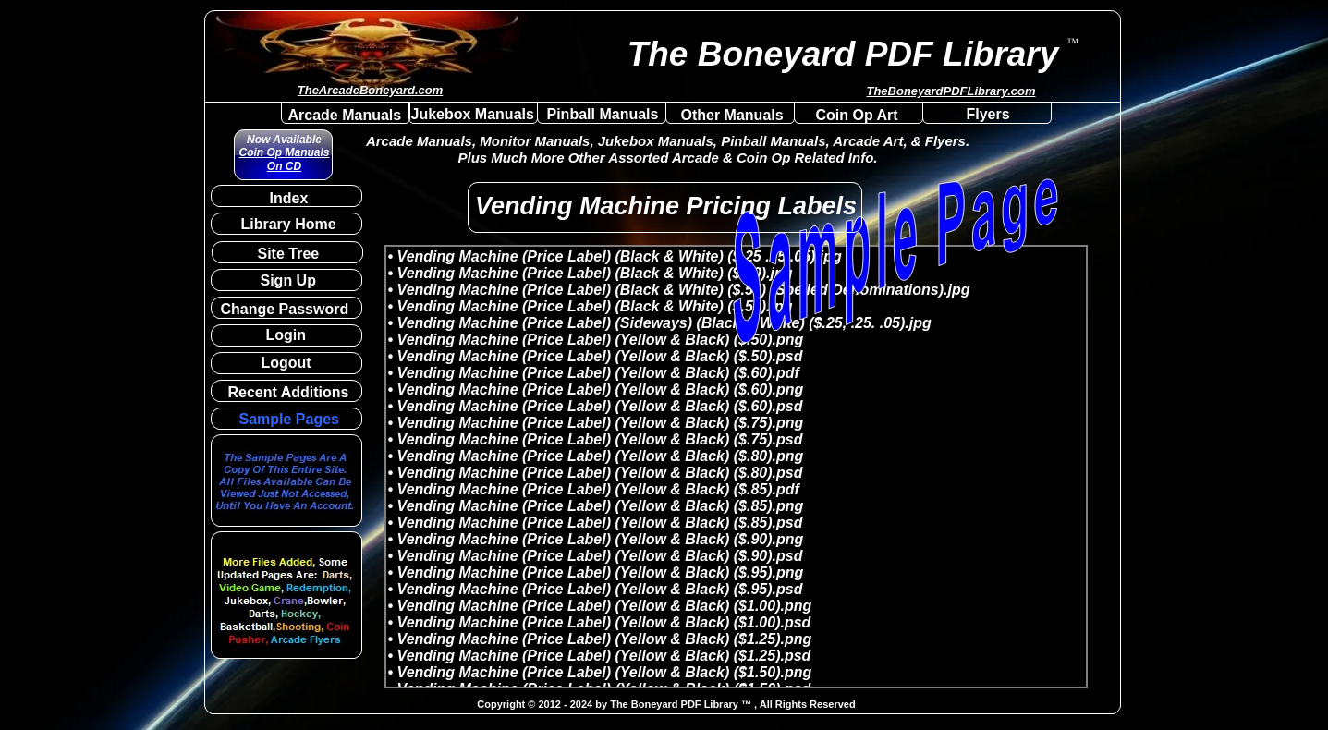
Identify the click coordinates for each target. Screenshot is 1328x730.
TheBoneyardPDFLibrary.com (950, 91)
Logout (286, 363)
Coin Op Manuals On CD (283, 159)
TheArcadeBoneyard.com (371, 90)
